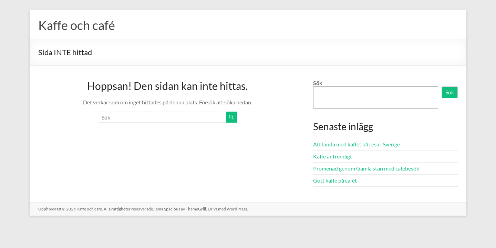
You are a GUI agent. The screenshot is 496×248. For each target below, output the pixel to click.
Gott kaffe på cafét (335, 180)
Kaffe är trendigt (332, 156)
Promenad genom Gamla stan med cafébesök (366, 168)
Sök (317, 83)
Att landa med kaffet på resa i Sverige (356, 144)
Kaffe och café (76, 25)
